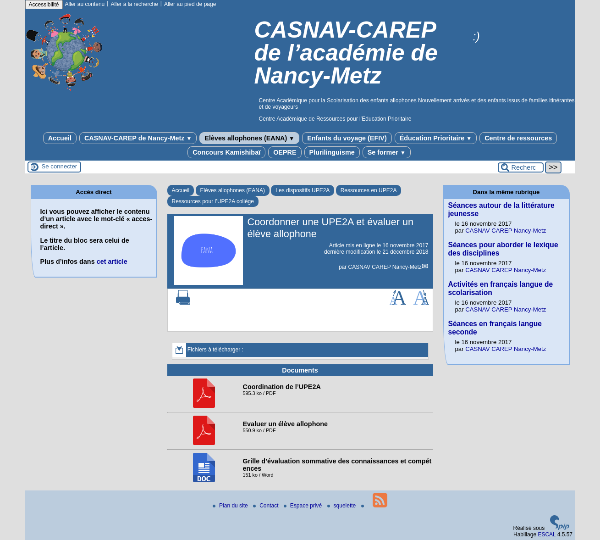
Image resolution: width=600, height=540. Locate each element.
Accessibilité (44, 4)
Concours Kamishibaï (226, 152)
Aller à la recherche (134, 4)
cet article (112, 261)
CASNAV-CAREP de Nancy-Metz (138, 138)
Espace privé (304, 505)
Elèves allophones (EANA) (249, 138)
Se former (387, 152)
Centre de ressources (518, 138)
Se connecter (59, 166)
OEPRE (284, 152)
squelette (342, 505)
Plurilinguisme (332, 152)
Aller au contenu (85, 4)
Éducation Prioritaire (436, 138)
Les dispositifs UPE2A (302, 190)
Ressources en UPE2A (369, 190)
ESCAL (547, 534)
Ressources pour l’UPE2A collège (213, 201)
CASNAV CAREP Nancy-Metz (385, 267)
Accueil (60, 138)
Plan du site (231, 505)
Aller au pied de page (190, 4)
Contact (266, 505)
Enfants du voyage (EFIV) (347, 138)
